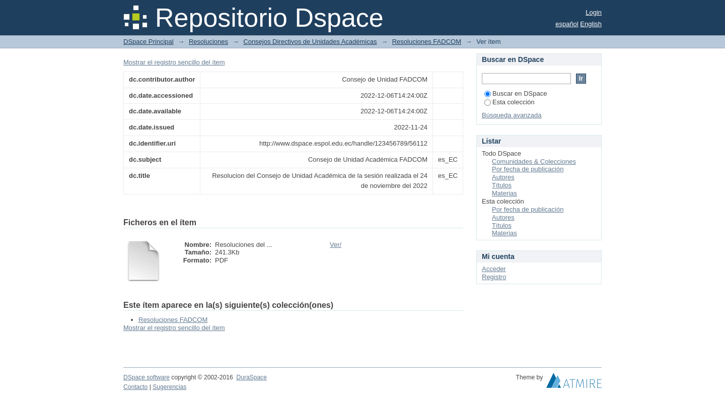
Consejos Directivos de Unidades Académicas (310, 41)
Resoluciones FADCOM (426, 41)
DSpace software (146, 377)
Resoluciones (208, 41)
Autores (503, 177)
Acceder (494, 269)
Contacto (135, 386)
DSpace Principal (148, 41)
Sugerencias (169, 386)
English (591, 24)
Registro (494, 277)
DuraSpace (251, 377)
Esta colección (509, 102)
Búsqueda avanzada (512, 115)
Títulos (502, 185)
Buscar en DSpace (515, 93)
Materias (504, 193)
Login (594, 12)
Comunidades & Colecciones (534, 161)
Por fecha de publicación (527, 169)
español (566, 24)
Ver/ (335, 244)
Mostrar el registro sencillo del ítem (174, 62)
